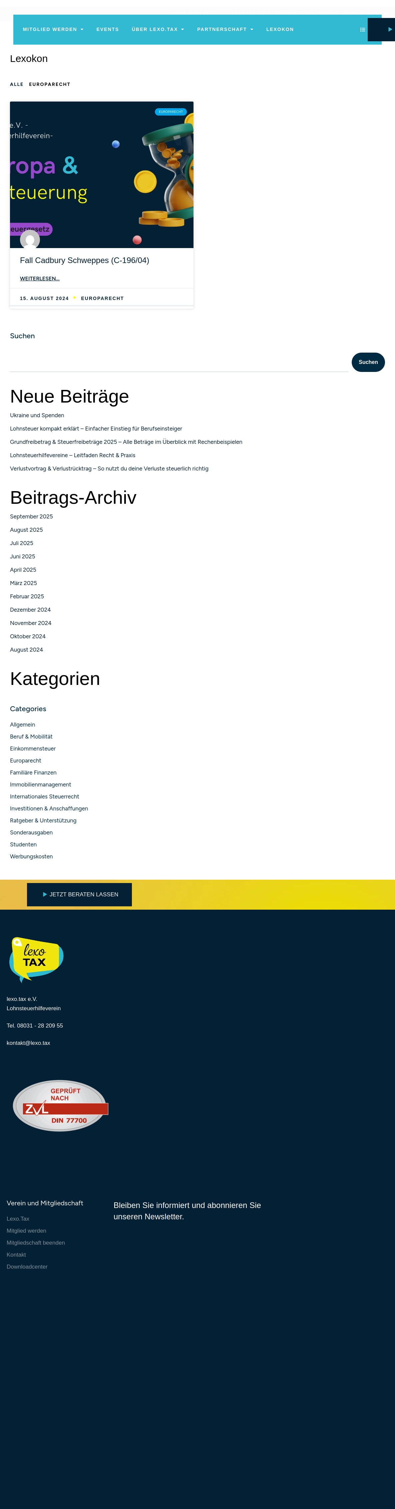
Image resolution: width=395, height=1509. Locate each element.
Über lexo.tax (158, 29)
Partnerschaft (225, 29)
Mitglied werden (53, 29)
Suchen (22, 336)
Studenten (23, 845)
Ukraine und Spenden (37, 416)
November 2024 (31, 624)
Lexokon (280, 29)
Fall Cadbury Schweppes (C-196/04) (84, 260)
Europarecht (25, 761)
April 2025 (23, 570)
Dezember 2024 (30, 610)
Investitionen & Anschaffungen (49, 809)
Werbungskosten (31, 857)
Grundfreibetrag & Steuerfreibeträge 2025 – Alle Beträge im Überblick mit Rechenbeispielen (126, 443)
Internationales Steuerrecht (44, 797)
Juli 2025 (21, 544)
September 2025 (31, 517)
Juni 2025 (22, 557)
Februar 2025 (27, 597)
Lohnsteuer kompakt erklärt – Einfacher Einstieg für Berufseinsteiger (96, 429)
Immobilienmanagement (40, 785)
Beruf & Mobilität (31, 738)
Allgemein (22, 726)
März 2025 (23, 584)
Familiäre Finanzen (33, 773)
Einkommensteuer (33, 750)
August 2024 (26, 650)
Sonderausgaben (31, 833)
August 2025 (26, 530)
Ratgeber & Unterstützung (43, 821)
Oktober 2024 (28, 637)
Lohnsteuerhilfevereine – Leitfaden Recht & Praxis (72, 456)
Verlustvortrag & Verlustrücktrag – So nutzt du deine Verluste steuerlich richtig (109, 469)
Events (108, 29)
